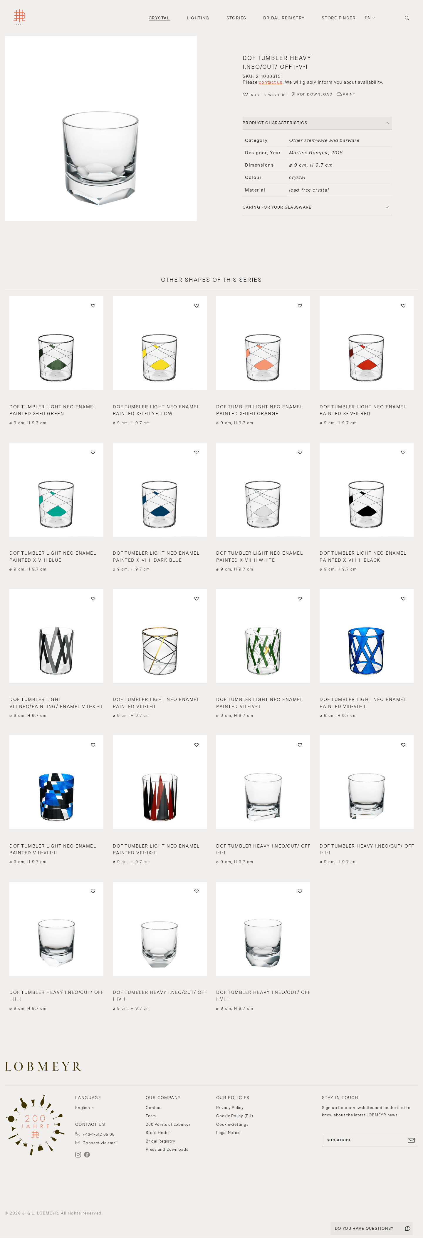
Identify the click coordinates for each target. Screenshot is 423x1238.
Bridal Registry (284, 18)
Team (151, 1116)
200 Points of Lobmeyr (168, 1124)
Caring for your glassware (277, 207)
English (82, 1108)
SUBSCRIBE (370, 1140)
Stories (236, 18)
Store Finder (338, 18)
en (368, 18)
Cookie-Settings (232, 1124)
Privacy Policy (230, 1108)
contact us (271, 82)
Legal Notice (228, 1132)
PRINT (349, 94)
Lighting (198, 18)
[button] (106, 129)
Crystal (159, 18)
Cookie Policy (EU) (234, 1116)
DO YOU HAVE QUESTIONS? (364, 1228)
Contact (154, 1108)
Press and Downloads (167, 1149)
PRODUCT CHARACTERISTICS (275, 123)
